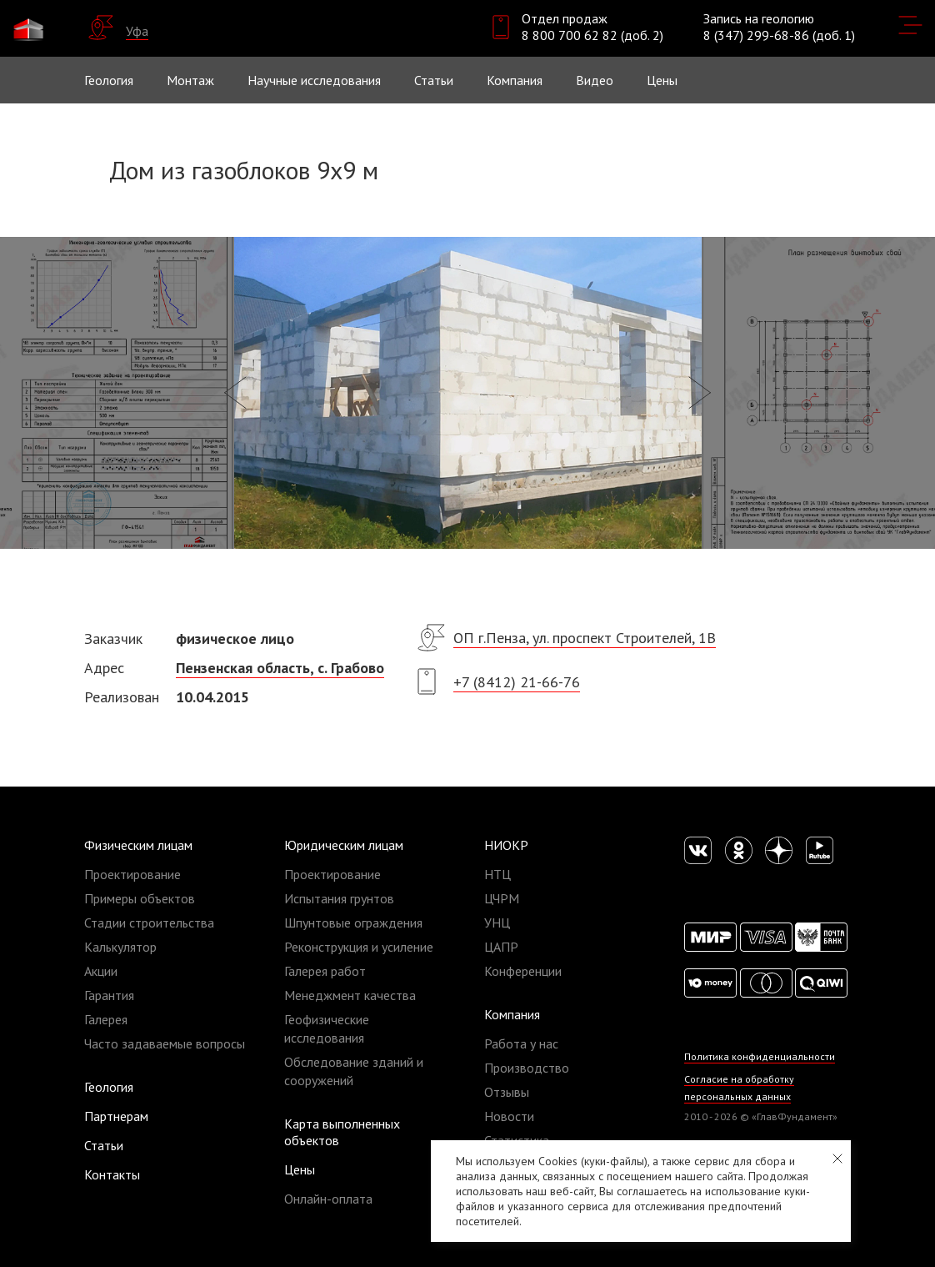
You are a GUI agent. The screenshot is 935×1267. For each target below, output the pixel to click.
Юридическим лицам (343, 845)
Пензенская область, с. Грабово (280, 667)
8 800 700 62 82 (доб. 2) (592, 35)
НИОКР (506, 845)
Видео (594, 80)
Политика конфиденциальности (759, 1056)
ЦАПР (501, 946)
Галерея (106, 1019)
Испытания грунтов (339, 898)
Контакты (112, 1174)
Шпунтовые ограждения (353, 922)
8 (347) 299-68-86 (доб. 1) (779, 35)
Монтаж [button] (190, 80)
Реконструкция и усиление (358, 946)
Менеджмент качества (350, 995)
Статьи (433, 80)
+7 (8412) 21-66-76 (516, 681)
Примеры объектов (139, 898)
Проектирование (132, 874)
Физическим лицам (138, 845)
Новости (509, 1116)
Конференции (523, 971)
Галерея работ (325, 971)
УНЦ (497, 922)
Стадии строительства (149, 922)
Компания (512, 1014)
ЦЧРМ (501, 898)
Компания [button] (514, 80)
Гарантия (109, 995)
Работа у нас (521, 1043)
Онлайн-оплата (328, 1198)
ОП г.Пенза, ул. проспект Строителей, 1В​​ (584, 637)
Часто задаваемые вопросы (164, 1043)
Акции (101, 971)
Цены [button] (662, 80)
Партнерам (116, 1116)
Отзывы (506, 1091)
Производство (526, 1067)
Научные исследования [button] (314, 80)
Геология (108, 80)
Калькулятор (120, 946)
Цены (299, 1169)
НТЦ (497, 874)
